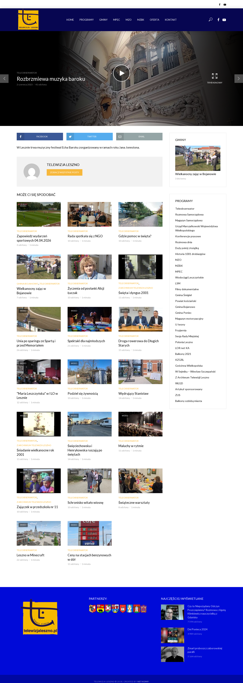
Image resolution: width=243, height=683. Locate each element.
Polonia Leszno (184, 341)
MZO (129, 19)
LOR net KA (182, 347)
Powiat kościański (185, 300)
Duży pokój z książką (187, 247)
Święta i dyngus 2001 (132, 292)
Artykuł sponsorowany (188, 388)
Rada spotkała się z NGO (84, 236)
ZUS (177, 394)
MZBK (140, 19)
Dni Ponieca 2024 (197, 622)
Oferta (154, 19)
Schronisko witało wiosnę (84, 496)
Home (70, 19)
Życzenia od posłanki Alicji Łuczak (85, 290)
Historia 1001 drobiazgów (190, 253)
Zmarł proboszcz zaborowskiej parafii (205, 643)
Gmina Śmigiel (183, 294)
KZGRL (179, 359)
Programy (87, 19)
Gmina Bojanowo (27, 283)
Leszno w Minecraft (30, 549)
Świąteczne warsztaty (132, 496)
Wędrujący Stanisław (132, 392)
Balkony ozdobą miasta (188, 400)
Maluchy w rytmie (130, 444)
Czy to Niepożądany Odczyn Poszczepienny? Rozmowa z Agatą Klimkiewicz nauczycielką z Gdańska (207, 605)
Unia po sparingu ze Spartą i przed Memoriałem (39, 342)
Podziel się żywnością (82, 392)
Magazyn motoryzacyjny (189, 318)
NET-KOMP (142, 674)
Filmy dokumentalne (187, 288)
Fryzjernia (180, 330)
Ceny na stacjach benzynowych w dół (89, 551)
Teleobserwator (27, 72)
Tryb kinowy (214, 78)
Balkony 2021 (183, 353)
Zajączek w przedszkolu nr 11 (36, 501)
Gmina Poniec (183, 312)
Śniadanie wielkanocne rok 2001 (38, 448)
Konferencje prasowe (188, 235)
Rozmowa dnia (183, 241)
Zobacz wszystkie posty (64, 172)
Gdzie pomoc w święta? (133, 236)
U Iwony (180, 324)
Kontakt (171, 19)
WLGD (179, 382)
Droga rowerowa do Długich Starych (136, 342)
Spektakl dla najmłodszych (85, 340)
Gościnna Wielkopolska (189, 365)
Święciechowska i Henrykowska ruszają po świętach (89, 446)
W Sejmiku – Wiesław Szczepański (195, 371)
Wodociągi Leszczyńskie (189, 277)
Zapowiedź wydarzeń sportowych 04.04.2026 (39, 238)
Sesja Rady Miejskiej (187, 335)
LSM (177, 283)
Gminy (103, 19)
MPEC (116, 19)
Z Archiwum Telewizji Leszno (135, 287)
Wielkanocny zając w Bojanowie (37, 288)
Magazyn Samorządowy (189, 220)
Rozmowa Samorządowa (189, 214)
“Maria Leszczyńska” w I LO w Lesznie (36, 394)
